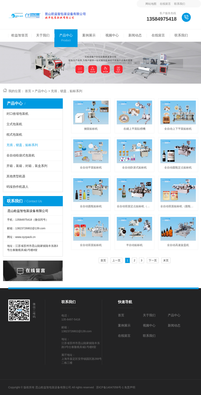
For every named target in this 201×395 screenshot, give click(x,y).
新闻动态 (174, 325)
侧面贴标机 (91, 128)
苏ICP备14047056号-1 (110, 387)
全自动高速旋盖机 (178, 245)
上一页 (116, 260)
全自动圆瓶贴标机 (91, 206)
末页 (166, 260)
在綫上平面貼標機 (134, 128)
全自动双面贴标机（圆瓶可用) (178, 206)
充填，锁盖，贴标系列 (66, 91)
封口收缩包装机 (17, 113)
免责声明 (129, 387)
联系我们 (179, 3)
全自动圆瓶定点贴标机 (178, 167)
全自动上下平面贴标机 (178, 128)
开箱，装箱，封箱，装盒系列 (26, 165)
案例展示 (124, 325)
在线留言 (165, 3)
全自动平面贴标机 (91, 167)
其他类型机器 (15, 176)
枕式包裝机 (14, 134)
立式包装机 (14, 124)
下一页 (153, 260)
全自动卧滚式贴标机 (134, 167)
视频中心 (149, 325)
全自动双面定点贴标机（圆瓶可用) (134, 206)
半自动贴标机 (134, 245)
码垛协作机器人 (17, 186)
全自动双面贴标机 (91, 245)
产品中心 (41, 91)
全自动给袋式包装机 (20, 155)
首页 (28, 91)
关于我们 (149, 315)
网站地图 (150, 3)
